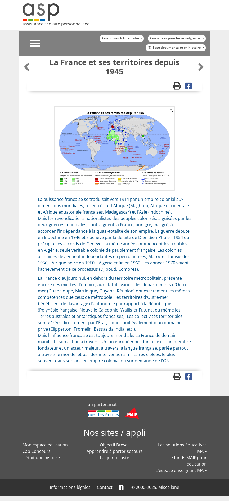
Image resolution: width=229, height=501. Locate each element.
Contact (105, 487)
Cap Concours (37, 451)
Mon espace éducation (45, 445)
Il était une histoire (41, 458)
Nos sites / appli (114, 432)
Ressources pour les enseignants (175, 38)
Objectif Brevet (114, 445)
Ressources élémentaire (120, 38)
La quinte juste (114, 458)
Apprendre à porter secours (115, 451)
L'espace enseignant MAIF (181, 470)
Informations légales (70, 487)
